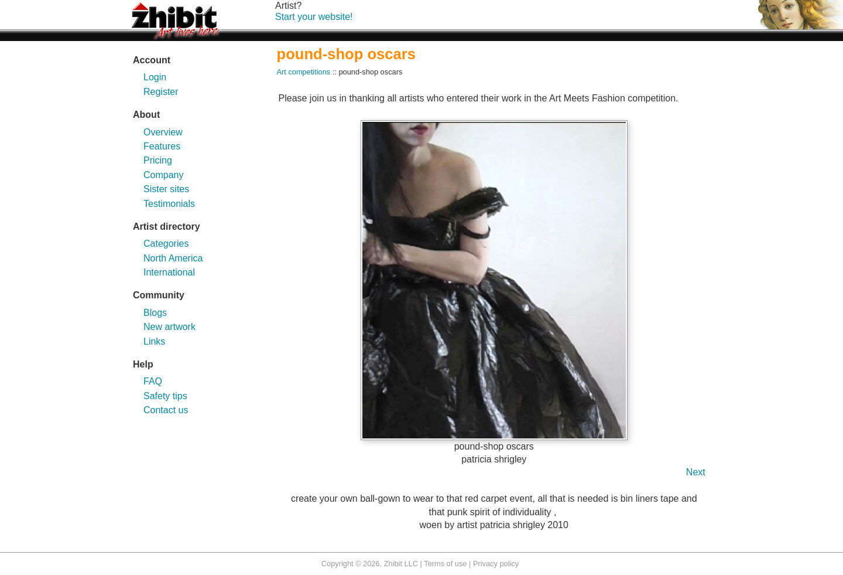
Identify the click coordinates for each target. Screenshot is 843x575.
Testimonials (169, 204)
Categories (166, 244)
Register (161, 92)
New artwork (169, 327)
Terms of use (445, 563)
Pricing (157, 160)
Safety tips (165, 396)
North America (173, 258)
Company (163, 175)
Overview (163, 132)
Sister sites (166, 189)
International (169, 272)
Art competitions (304, 71)
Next (695, 472)
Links (154, 341)
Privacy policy (496, 563)
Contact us (165, 410)
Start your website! (314, 17)
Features (161, 146)
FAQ (152, 381)
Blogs (155, 313)
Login (154, 77)
